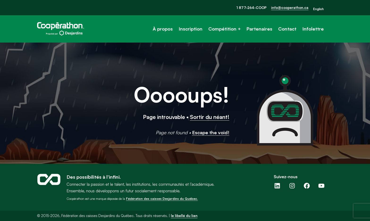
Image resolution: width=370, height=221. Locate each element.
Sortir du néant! (209, 117)
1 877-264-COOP (251, 7)
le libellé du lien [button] (184, 215)
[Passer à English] (318, 9)
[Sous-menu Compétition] (239, 29)
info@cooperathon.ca (289, 7)
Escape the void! (210, 132)
